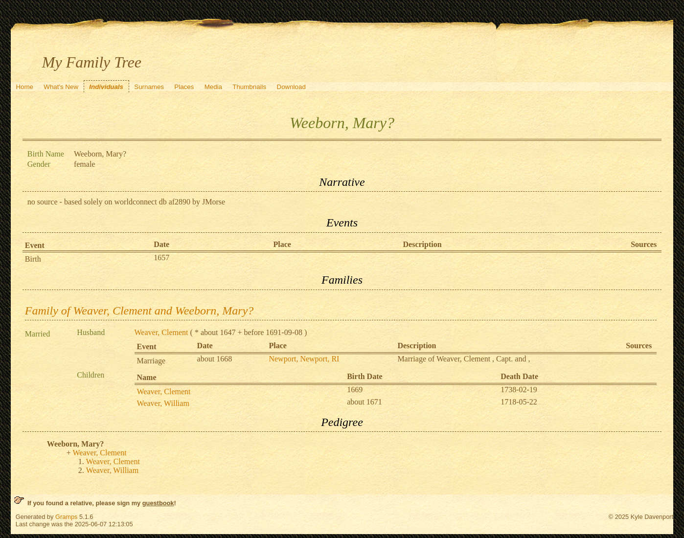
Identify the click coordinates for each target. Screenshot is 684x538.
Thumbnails (249, 86)
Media (213, 86)
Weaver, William (163, 403)
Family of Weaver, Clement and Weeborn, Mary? (139, 310)
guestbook (158, 503)
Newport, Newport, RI (304, 359)
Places (184, 86)
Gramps (66, 516)
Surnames (149, 86)
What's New (61, 86)
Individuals (106, 86)
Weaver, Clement (161, 332)
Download (291, 86)
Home (24, 86)
